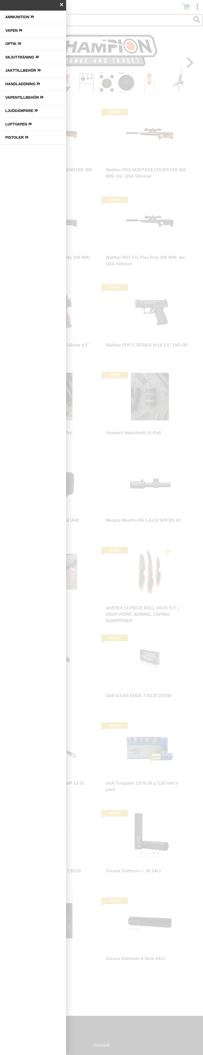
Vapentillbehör (24, 97)
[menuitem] (33, 17)
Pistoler (17, 137)
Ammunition (19, 17)
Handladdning (22, 84)
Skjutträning (22, 57)
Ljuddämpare (21, 110)
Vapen (13, 30)
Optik (13, 43)
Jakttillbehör (23, 70)
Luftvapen (18, 124)
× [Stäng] (61, 4)
